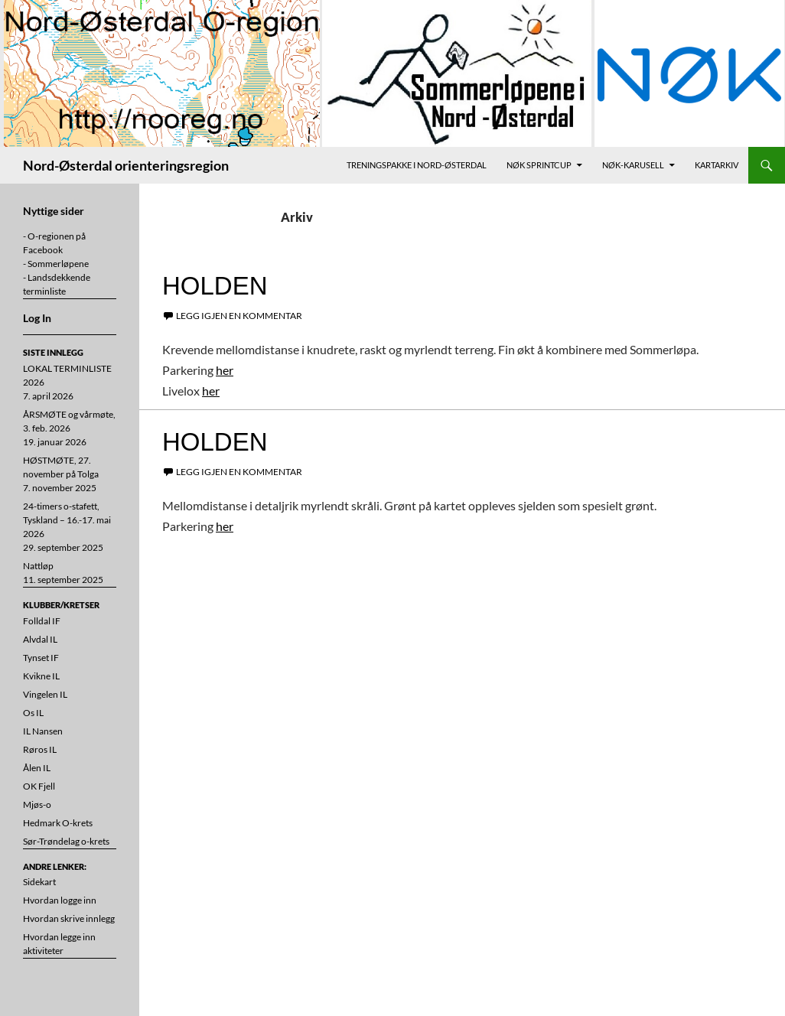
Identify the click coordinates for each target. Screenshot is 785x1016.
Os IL (33, 712)
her (224, 370)
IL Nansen (43, 731)
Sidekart (39, 881)
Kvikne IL (41, 676)
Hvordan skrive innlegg (69, 918)
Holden (215, 286)
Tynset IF (41, 657)
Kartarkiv (716, 165)
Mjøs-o (37, 804)
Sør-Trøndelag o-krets (66, 841)
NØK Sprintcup (539, 165)
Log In (37, 317)
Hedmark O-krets (58, 823)
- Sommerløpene (56, 263)
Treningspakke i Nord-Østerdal (417, 165)
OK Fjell (39, 786)
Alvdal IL (40, 639)
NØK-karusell (633, 165)
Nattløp (38, 566)
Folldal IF (41, 621)
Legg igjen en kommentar (239, 315)
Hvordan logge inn (59, 900)
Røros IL (40, 749)
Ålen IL (36, 767)
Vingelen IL (45, 694)
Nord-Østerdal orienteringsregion (126, 165)
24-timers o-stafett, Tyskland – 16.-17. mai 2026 (67, 519)
